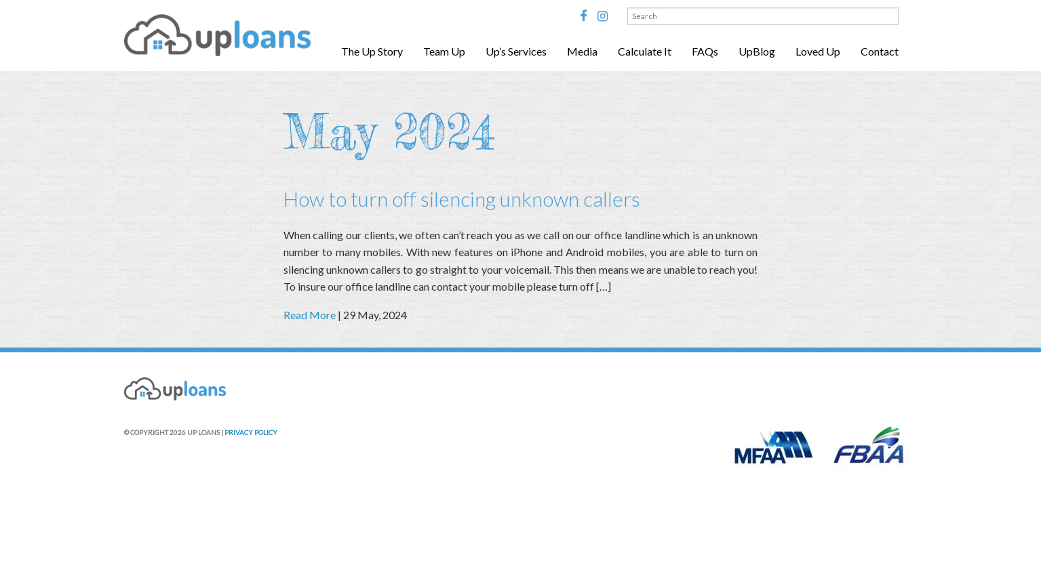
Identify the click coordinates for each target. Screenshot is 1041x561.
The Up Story (372, 51)
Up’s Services (516, 51)
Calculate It (644, 51)
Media (582, 51)
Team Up (444, 51)
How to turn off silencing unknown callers (461, 198)
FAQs (705, 51)
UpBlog (757, 51)
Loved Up (818, 51)
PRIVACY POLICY (250, 432)
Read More (309, 314)
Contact (880, 51)
